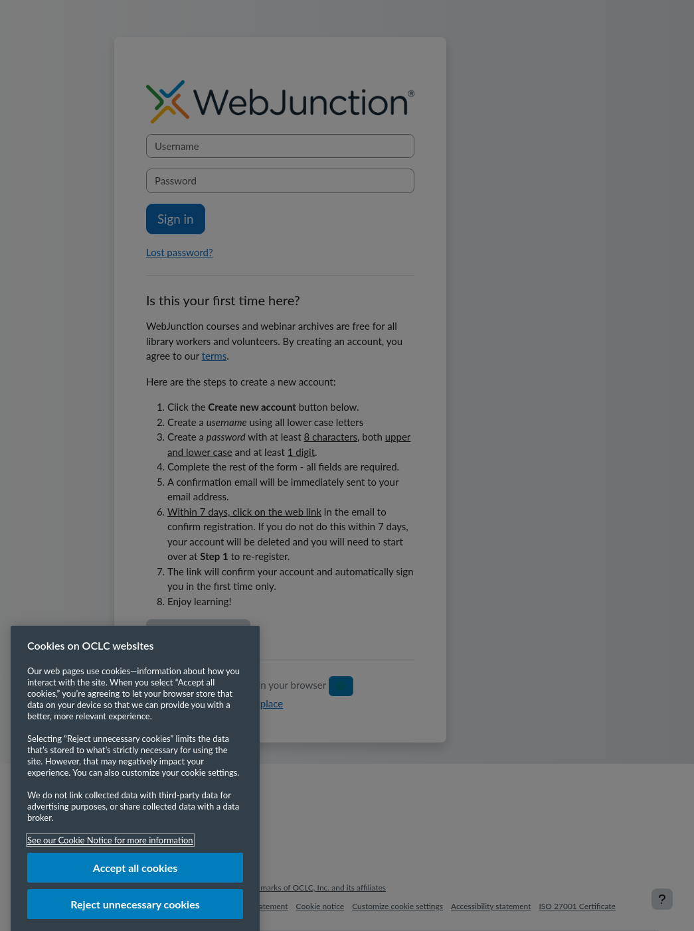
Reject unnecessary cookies (134, 914)
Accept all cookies (135, 878)
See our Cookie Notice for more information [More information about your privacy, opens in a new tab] (110, 850)
